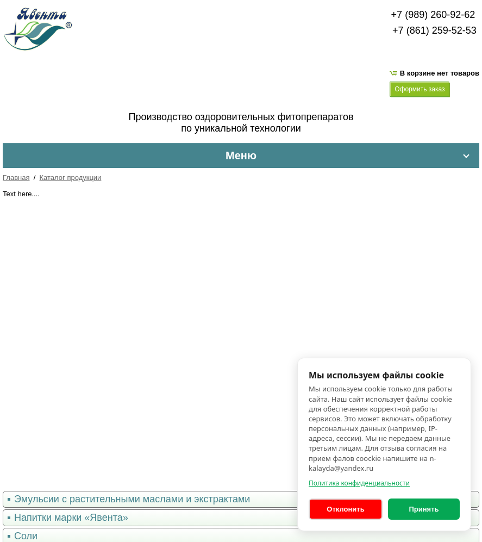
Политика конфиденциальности (359, 483)
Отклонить (345, 509)
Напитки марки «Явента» (71, 517)
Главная (16, 177)
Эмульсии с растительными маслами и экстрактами (132, 499)
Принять (424, 509)
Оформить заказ (420, 89)
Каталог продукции (71, 177)
